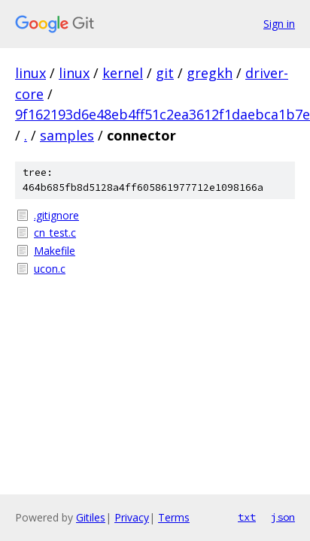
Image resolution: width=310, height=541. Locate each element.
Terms (174, 517)
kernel (122, 73)
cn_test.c (55, 232)
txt (247, 517)
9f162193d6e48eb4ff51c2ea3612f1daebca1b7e (162, 114)
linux (30, 73)
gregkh (209, 73)
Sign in (279, 24)
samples (67, 135)
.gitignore (56, 215)
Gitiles (90, 517)
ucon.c (49, 268)
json (283, 517)
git (165, 73)
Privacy (131, 517)
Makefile (54, 250)
